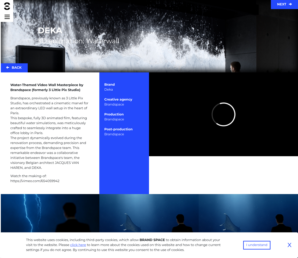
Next (284, 4)
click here (78, 245)
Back (14, 68)
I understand (257, 245)
